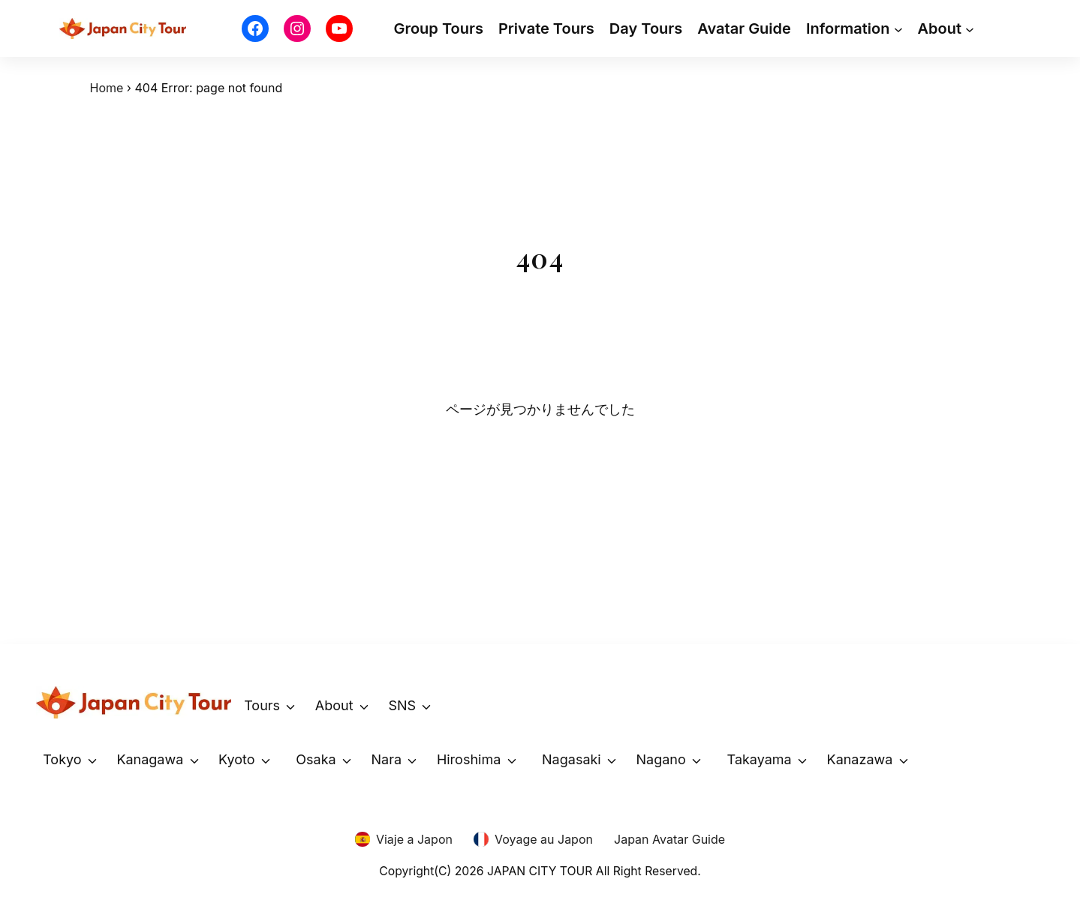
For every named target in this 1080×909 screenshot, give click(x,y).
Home (107, 87)
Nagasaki (571, 759)
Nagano (661, 759)
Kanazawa (860, 759)
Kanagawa (149, 759)
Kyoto (236, 759)
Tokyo (62, 759)
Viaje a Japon (414, 839)
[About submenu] (969, 28)
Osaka (315, 759)
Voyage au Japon (544, 839)
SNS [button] (402, 705)
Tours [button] (262, 705)
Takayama (759, 759)
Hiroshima (469, 759)
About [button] (334, 705)
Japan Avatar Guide (669, 839)
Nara (387, 759)
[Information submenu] (898, 28)
